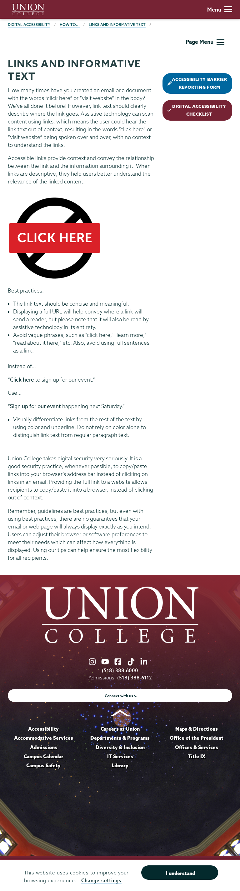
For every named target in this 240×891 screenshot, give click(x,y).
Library (120, 765)
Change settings (101, 880)
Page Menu (205, 41)
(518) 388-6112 (134, 678)
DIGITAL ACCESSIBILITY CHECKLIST (197, 110)
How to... (70, 24)
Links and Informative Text (117, 24)
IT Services (120, 756)
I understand (180, 873)
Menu (219, 9)
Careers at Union (120, 729)
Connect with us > (121, 695)
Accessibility (43, 729)
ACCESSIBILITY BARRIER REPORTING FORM (197, 83)
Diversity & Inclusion (120, 747)
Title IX (196, 756)
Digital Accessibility (29, 24)
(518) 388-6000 (120, 670)
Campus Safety (43, 765)
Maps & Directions (196, 729)
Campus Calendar (43, 756)
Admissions (43, 747)
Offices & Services (196, 747)
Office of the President (196, 738)
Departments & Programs (120, 738)
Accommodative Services (43, 738)
